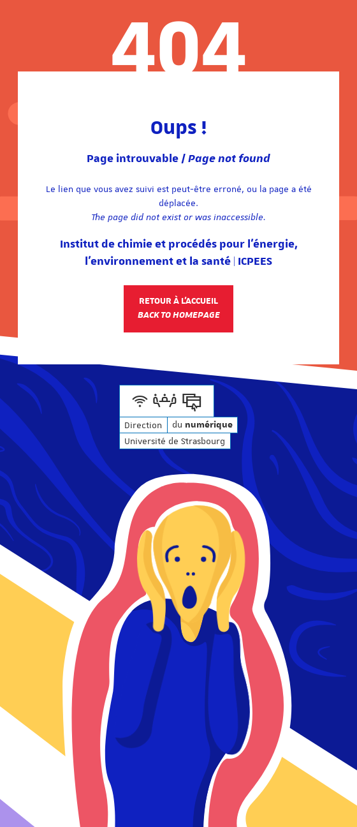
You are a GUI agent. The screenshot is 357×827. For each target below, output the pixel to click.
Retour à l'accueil (179, 308)
